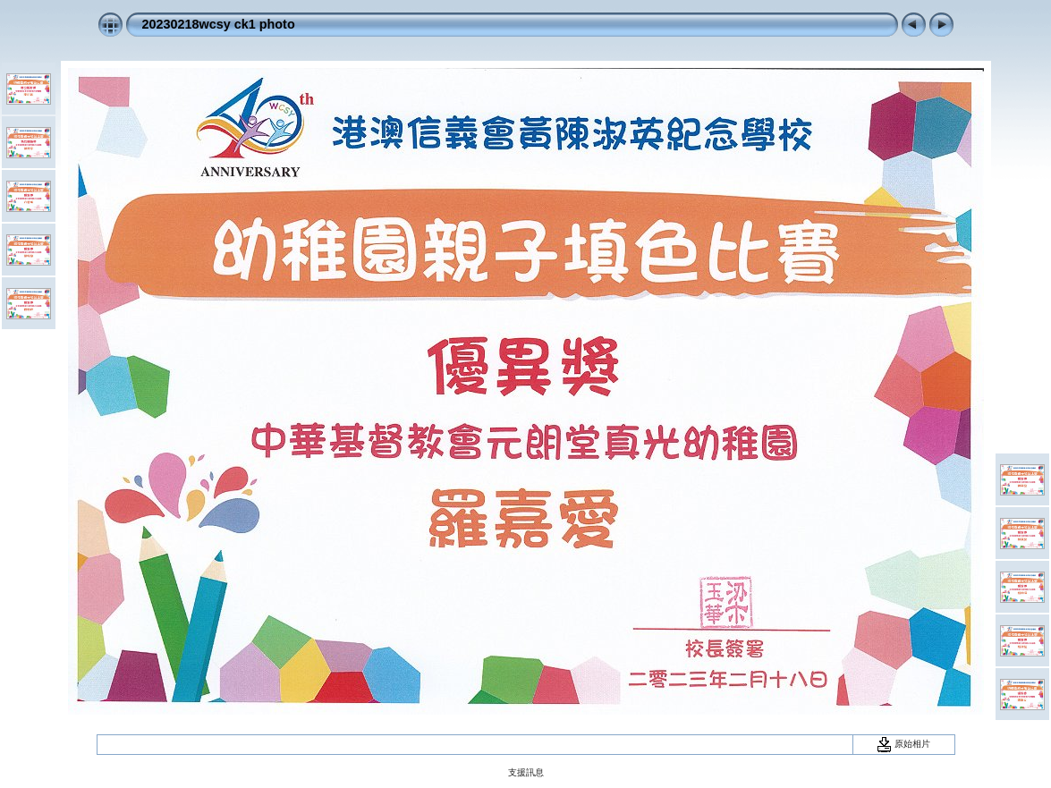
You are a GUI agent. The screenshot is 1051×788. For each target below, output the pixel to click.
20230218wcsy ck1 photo (218, 24)
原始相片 (903, 744)
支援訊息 (526, 772)
